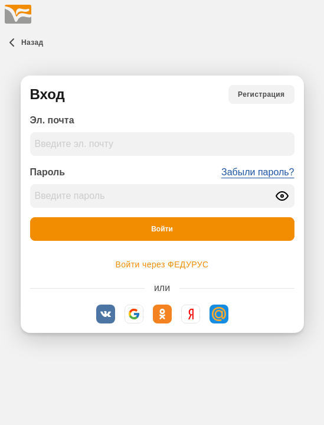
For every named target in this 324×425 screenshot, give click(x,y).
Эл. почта (52, 120)
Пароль (48, 172)
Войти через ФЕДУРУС (162, 264)
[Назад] (24, 42)
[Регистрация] (261, 94)
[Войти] (162, 229)
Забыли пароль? (257, 172)
